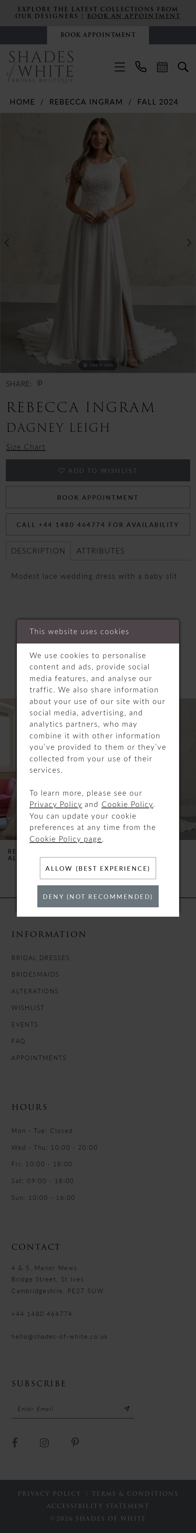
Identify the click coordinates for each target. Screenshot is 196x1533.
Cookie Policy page (66, 839)
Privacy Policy (56, 804)
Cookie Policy (127, 804)
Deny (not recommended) (98, 896)
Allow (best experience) (98, 868)
